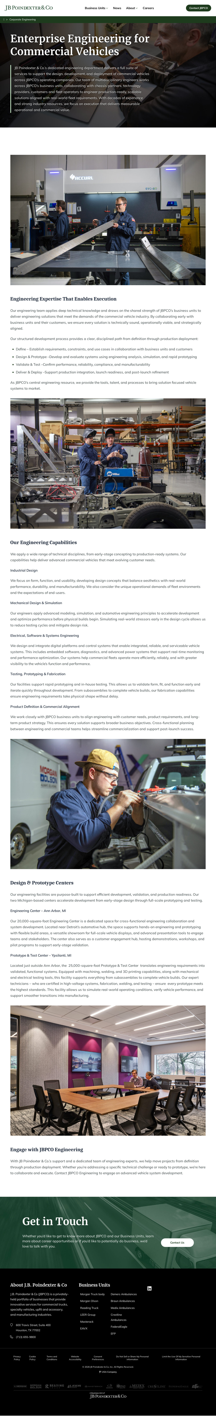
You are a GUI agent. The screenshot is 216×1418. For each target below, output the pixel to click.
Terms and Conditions (54, 1359)
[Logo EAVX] (29, 8)
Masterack (87, 1327)
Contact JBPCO (198, 8)
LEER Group (88, 1320)
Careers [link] (148, 8)
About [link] (131, 8)
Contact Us (175, 1259)
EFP (113, 1339)
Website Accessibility (78, 1359)
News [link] (117, 8)
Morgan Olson (90, 1307)
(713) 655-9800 (27, 1338)
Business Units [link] (96, 8)
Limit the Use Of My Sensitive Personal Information (183, 1359)
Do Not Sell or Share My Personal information (136, 1359)
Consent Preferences (102, 1359)
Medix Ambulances (124, 1314)
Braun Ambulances (124, 1307)
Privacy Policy (16, 1359)
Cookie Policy (33, 1359)
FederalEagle (120, 1332)
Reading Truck (90, 1314)
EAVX (84, 1334)
